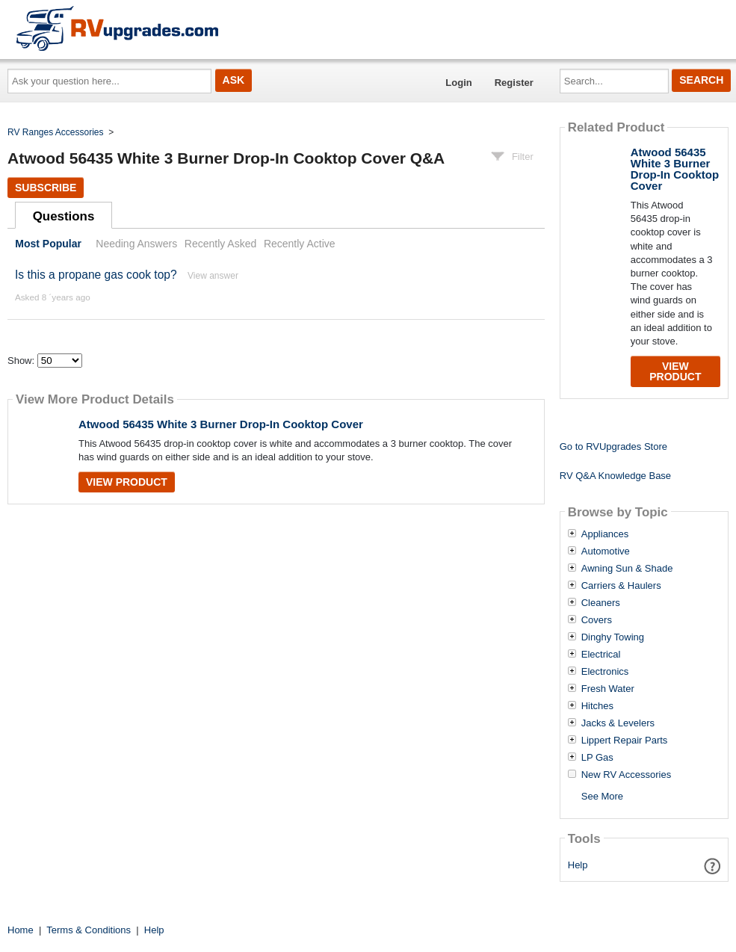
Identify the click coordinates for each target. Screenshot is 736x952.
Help (578, 865)
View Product (126, 482)
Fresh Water (607, 689)
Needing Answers (136, 244)
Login (458, 82)
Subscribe (45, 188)
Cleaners (600, 603)
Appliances (605, 534)
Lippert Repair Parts (624, 740)
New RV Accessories (626, 775)
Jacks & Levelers (618, 723)
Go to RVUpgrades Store (613, 446)
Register (514, 82)
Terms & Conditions (88, 930)
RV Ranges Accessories (55, 132)
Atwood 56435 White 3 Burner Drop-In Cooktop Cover (220, 424)
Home (20, 930)
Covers (596, 620)
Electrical (601, 654)
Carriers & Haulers (621, 586)
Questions (64, 216)
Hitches (597, 706)
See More (602, 796)
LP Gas (597, 757)
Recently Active (299, 244)
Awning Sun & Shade (627, 568)
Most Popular (48, 244)
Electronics (605, 672)
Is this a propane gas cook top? (96, 274)
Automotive (605, 551)
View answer (213, 276)
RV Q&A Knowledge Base (615, 475)
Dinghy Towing (612, 637)
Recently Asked (220, 244)
